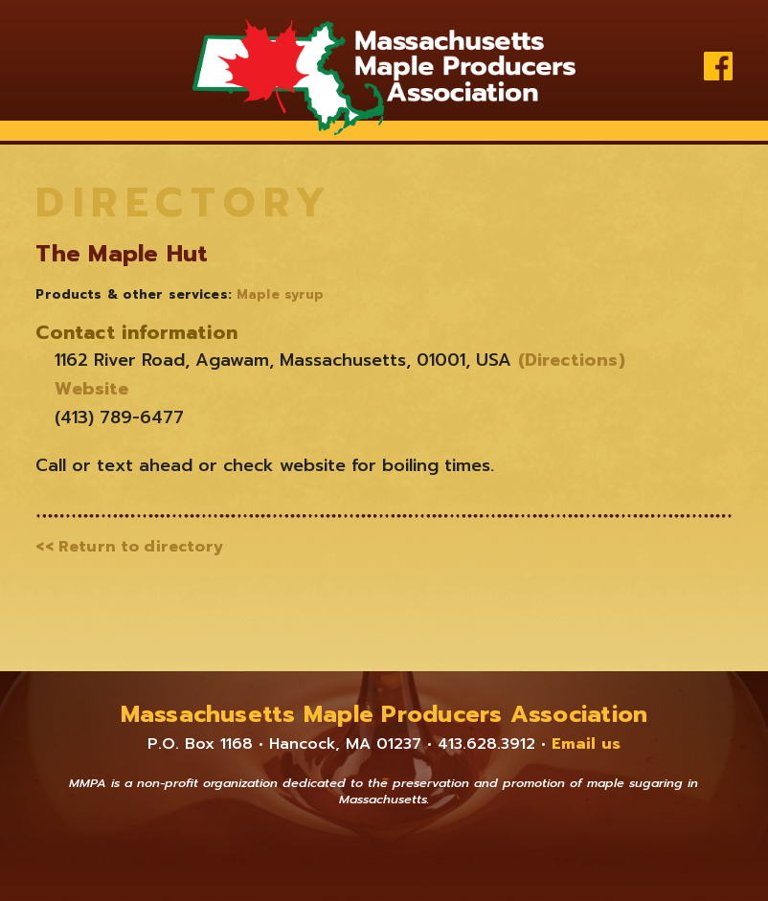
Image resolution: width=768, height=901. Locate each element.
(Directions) (567, 360)
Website (91, 388)
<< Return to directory (129, 546)
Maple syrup (280, 294)
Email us (586, 743)
